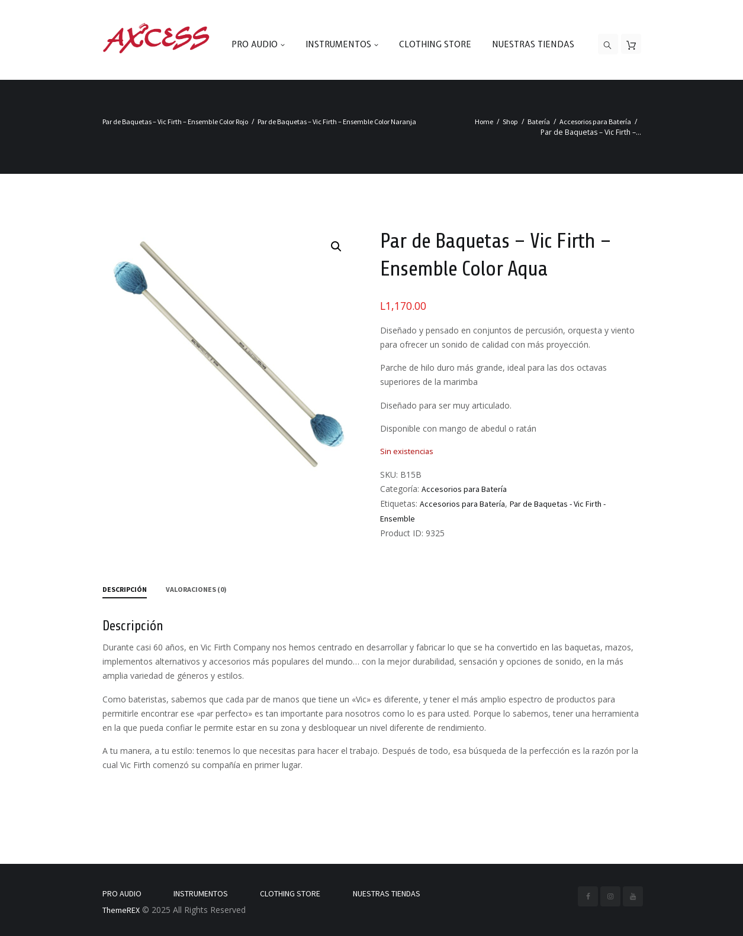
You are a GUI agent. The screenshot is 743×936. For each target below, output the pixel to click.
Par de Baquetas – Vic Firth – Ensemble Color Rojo (175, 121)
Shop (510, 121)
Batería (539, 121)
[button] (336, 246)
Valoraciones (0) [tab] (196, 589)
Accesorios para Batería (595, 121)
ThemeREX (121, 910)
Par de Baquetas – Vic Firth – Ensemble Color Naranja (337, 121)
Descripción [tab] (124, 589)
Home (484, 121)
